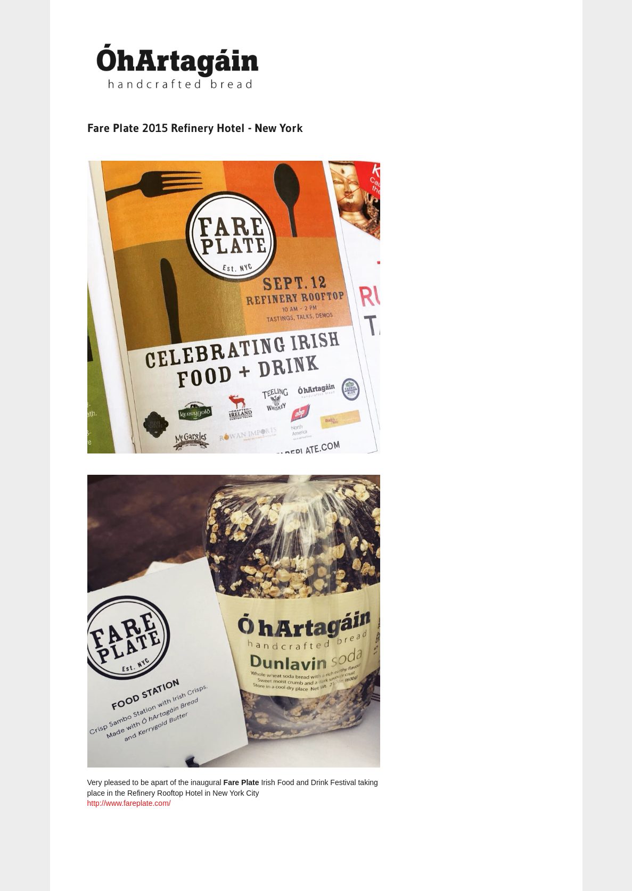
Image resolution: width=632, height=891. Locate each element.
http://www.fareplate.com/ (129, 803)
